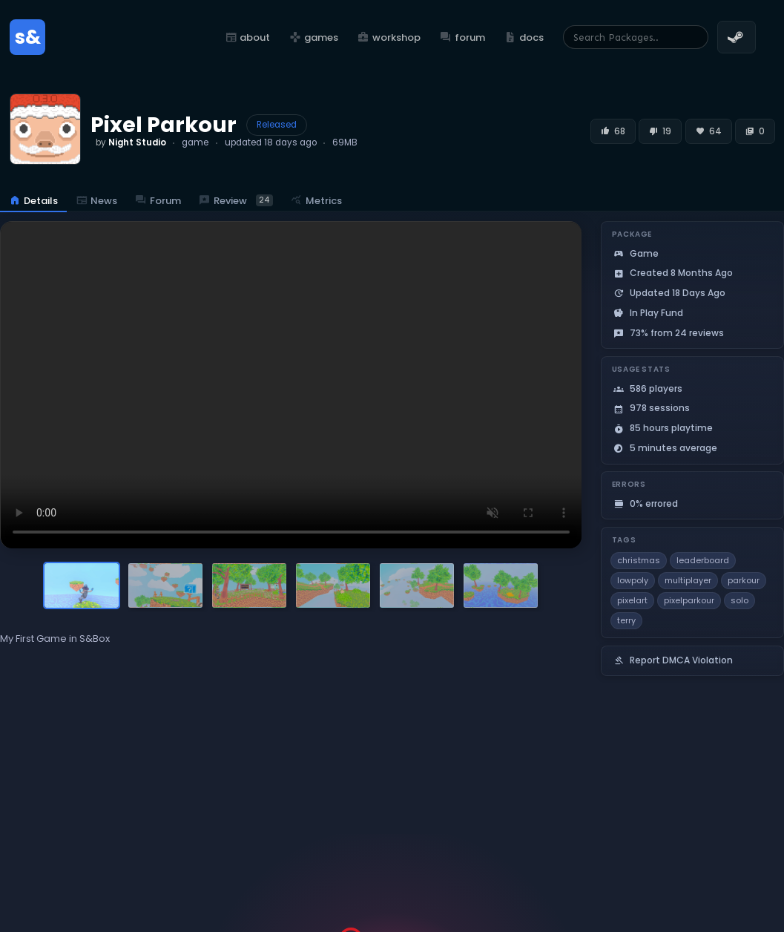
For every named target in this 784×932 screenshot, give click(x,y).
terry (626, 620)
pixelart (632, 600)
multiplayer (688, 580)
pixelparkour (689, 600)
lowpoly (632, 580)
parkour (744, 580)
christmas (638, 560)
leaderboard (702, 560)
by (131, 142)
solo (739, 600)
